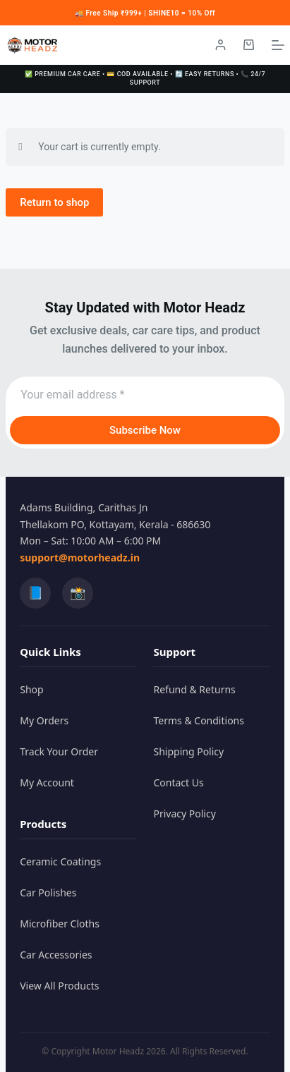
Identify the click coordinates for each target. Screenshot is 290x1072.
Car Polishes (48, 892)
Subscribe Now (145, 430)
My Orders (44, 720)
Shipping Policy (188, 751)
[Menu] (278, 45)
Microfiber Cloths (59, 923)
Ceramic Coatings (60, 861)
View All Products (59, 985)
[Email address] (145, 395)
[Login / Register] (220, 44)
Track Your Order (59, 751)
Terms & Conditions (198, 720)
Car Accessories (56, 954)
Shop (31, 689)
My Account (47, 782)
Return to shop (54, 202)
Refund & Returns (194, 689)
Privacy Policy (184, 813)
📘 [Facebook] (35, 592)
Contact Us (178, 782)
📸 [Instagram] (77, 592)
